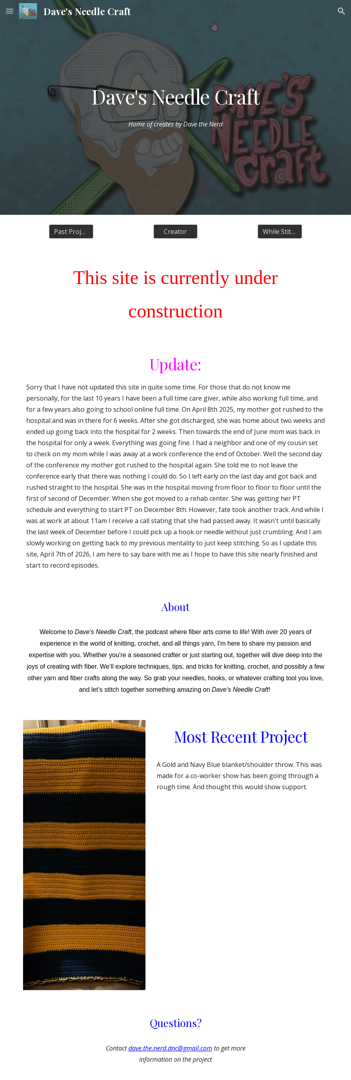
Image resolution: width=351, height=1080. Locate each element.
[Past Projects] (71, 231)
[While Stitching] (280, 231)
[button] (9, 11)
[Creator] (176, 231)
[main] (175, 96)
